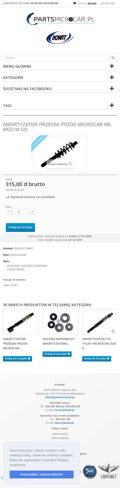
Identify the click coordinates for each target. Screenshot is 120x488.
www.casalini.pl (60, 438)
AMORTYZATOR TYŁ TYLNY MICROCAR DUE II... (99, 343)
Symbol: (8, 248)
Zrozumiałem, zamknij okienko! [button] (41, 474)
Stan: (6, 254)
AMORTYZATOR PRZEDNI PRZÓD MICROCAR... (15, 343)
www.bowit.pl (59, 433)
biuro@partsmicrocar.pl (60, 397)
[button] (27, 465)
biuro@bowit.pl (64, 422)
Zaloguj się (107, 3)
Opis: (6, 261)
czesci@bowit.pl (64, 410)
